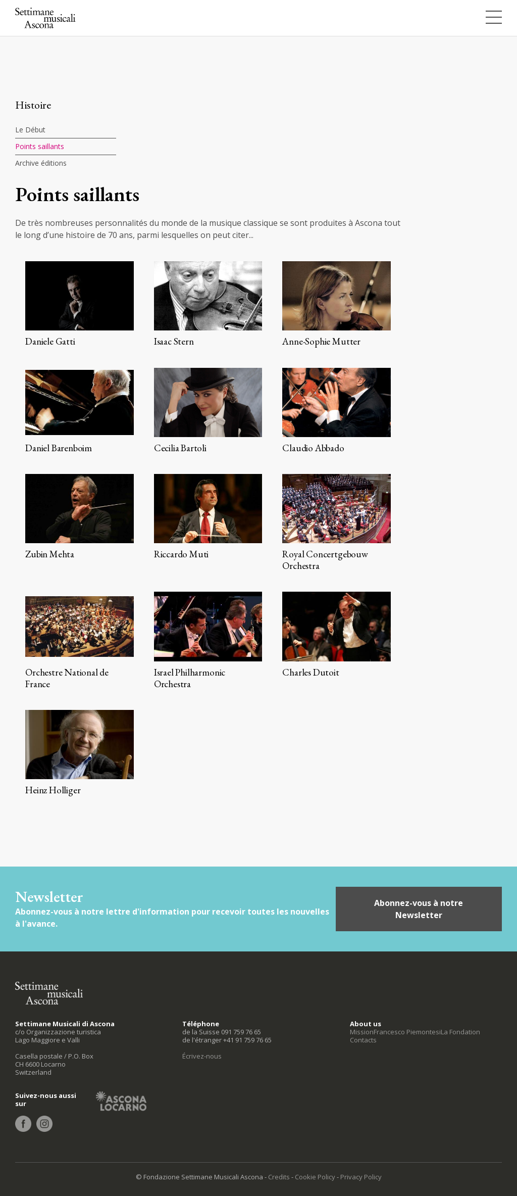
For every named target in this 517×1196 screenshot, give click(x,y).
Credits (279, 1176)
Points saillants (39, 146)
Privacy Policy (361, 1176)
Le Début (30, 129)
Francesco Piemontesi (407, 1032)
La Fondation (460, 1032)
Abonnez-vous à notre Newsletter (418, 909)
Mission (362, 1032)
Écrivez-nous (202, 1056)
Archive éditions (41, 163)
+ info (79, 304)
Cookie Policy (315, 1176)
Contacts (363, 1040)
